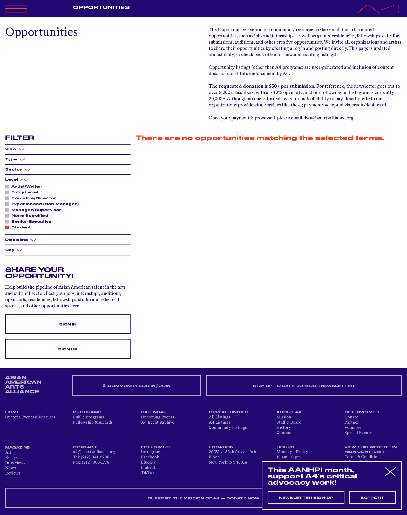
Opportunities (101, 7)
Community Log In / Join (136, 386)
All (8, 453)
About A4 (289, 412)
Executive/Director (32, 198)
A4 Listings (219, 423)
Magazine (17, 447)
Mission (283, 417)
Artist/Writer (25, 186)
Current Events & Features (30, 417)
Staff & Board (288, 423)
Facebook (150, 457)
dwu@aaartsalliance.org (328, 118)
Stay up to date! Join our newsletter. (304, 386)
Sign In (67, 324)
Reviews (13, 473)
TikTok (147, 473)
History (283, 428)
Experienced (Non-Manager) (43, 204)
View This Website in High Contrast (370, 449)
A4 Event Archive (157, 423)
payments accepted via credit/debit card (345, 105)
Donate (351, 417)
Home (12, 412)
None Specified (28, 215)
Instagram (150, 452)
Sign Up (67, 349)
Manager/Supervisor (35, 210)
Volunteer (353, 428)
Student (19, 227)
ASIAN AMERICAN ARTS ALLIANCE (23, 384)
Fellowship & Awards (93, 423)
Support (372, 497)
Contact (284, 433)
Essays (11, 458)
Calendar (154, 412)
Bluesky (148, 462)
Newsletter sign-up (306, 497)
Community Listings (228, 428)
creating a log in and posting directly (309, 48)
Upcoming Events (157, 417)
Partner (351, 423)
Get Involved (361, 412)
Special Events (358, 433)
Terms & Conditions (362, 457)
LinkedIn (149, 468)
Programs (87, 412)
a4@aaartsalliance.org (94, 452)
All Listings (219, 417)
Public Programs (88, 417)
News (10, 468)
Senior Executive (30, 221)
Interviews (15, 463)
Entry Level (23, 192)
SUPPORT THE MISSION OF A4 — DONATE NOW (204, 498)
